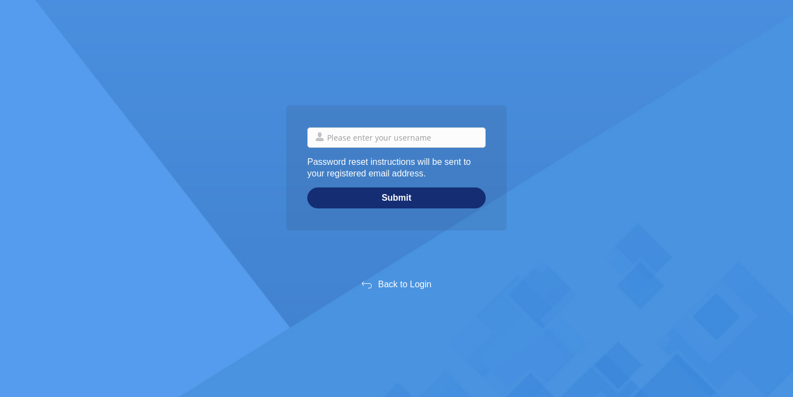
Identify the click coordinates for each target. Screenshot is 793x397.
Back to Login (405, 284)
